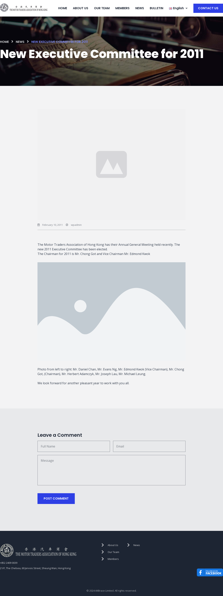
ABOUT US (80, 7)
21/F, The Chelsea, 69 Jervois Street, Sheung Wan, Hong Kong (35, 567)
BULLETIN (156, 7)
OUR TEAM (102, 7)
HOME (62, 7)
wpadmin (76, 223)
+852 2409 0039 (8, 561)
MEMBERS (122, 7)
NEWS (139, 7)
